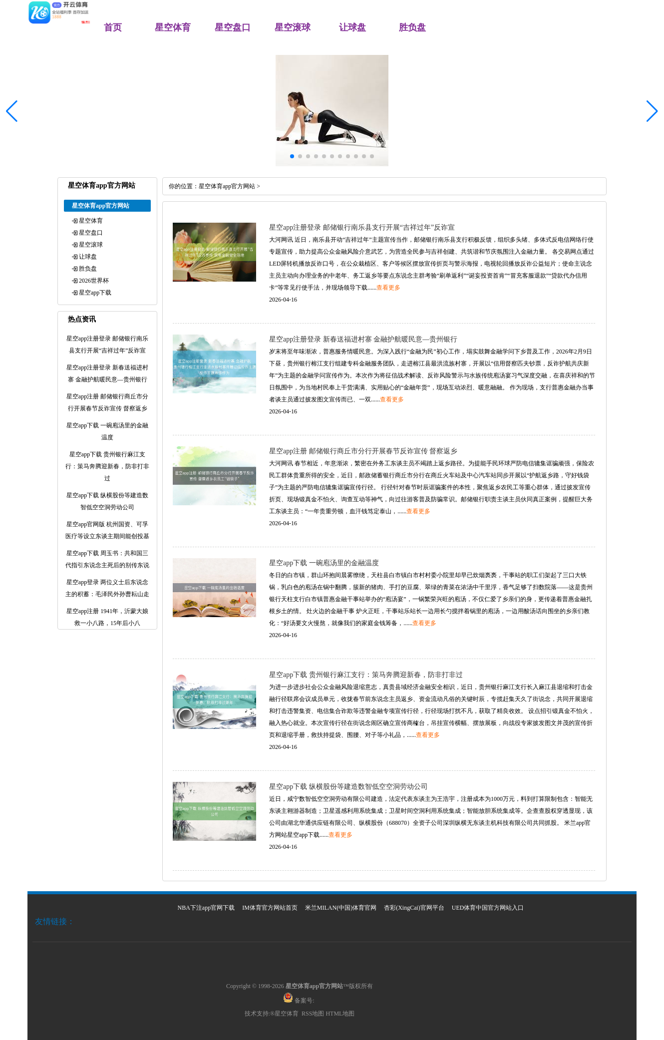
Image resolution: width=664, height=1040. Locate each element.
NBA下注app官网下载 (206, 907)
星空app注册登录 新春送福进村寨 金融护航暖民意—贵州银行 (363, 339)
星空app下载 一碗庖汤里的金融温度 (324, 563)
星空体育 (173, 27)
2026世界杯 (94, 280)
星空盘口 (233, 27)
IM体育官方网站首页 (270, 907)
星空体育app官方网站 (227, 186)
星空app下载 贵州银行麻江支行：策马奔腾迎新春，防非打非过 (366, 675)
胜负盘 (412, 27)
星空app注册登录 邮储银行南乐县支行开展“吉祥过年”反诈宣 (362, 227)
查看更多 (388, 287)
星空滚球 (293, 27)
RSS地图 (313, 1013)
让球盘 (352, 27)
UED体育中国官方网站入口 (488, 907)
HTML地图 (340, 1013)
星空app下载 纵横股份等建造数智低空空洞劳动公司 (348, 786)
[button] (652, 111)
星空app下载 (95, 292)
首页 (113, 27)
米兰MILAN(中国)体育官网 (340, 907)
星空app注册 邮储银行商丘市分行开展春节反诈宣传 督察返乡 (363, 451)
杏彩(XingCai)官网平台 (414, 907)
